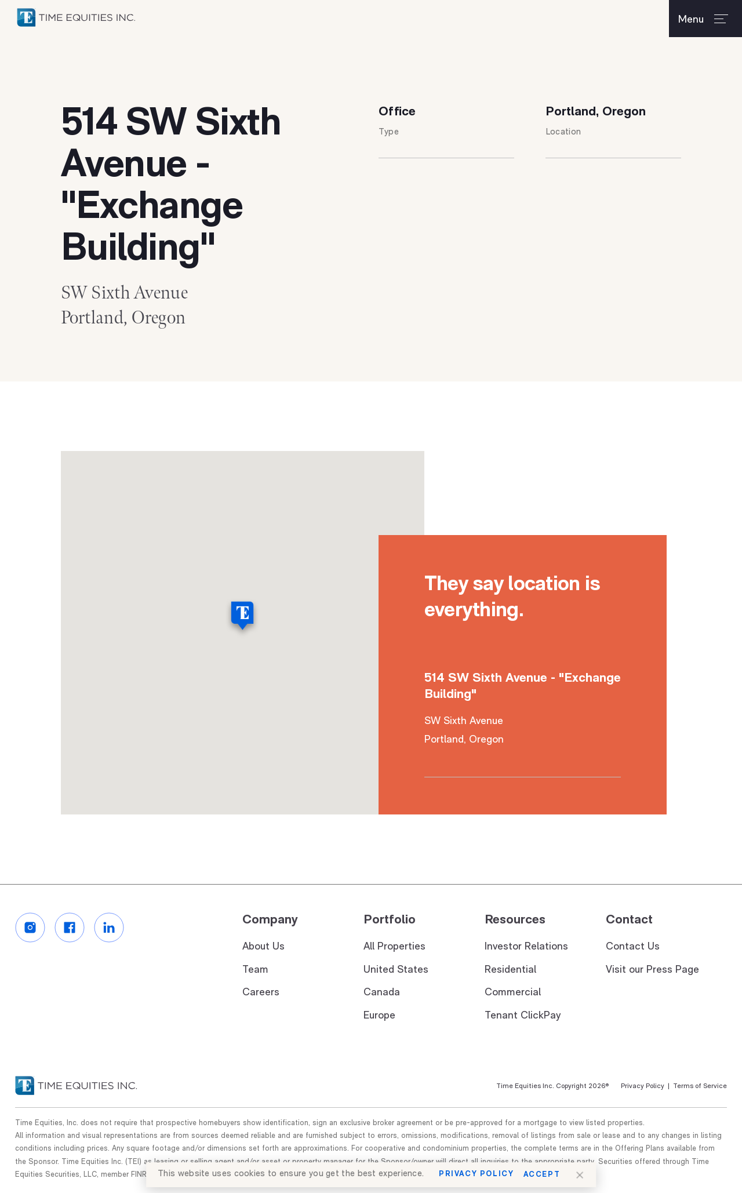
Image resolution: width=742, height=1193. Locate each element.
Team (255, 970)
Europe (379, 1015)
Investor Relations (526, 947)
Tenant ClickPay (523, 1015)
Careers (260, 993)
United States (395, 970)
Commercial (513, 993)
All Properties (394, 947)
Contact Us (633, 947)
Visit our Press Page (652, 970)
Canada (381, 993)
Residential (510, 970)
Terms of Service (698, 1086)
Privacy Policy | (645, 1086)
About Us (263, 947)
